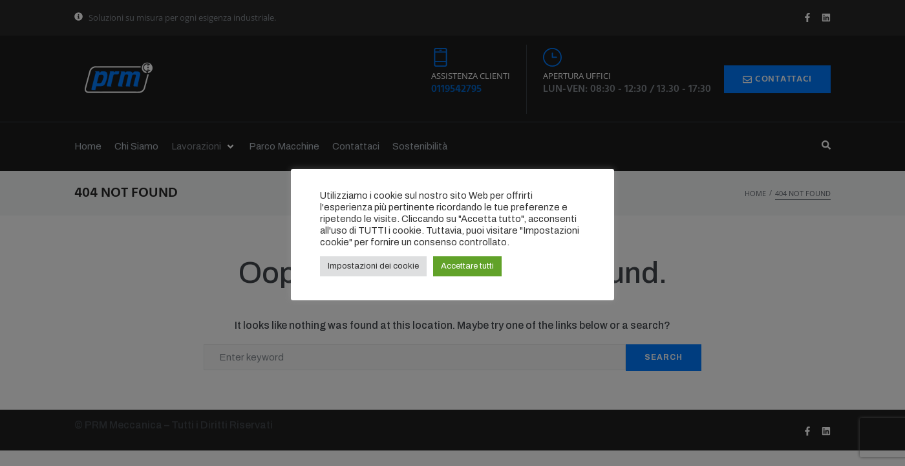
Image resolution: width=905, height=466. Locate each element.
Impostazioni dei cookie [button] (373, 266)
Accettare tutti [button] (467, 266)
